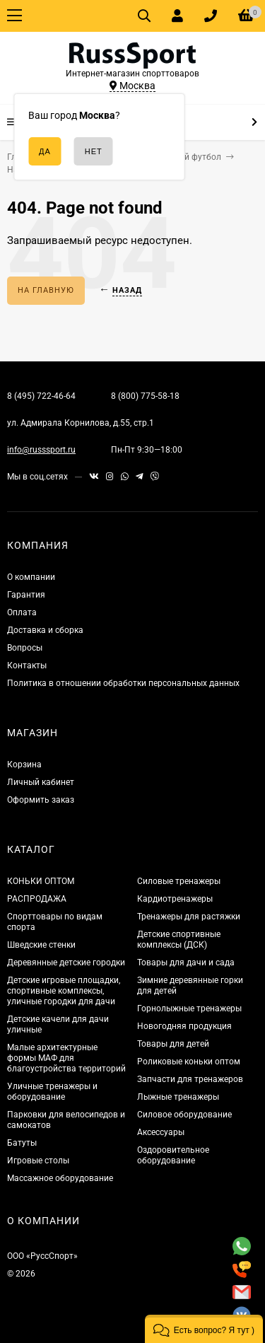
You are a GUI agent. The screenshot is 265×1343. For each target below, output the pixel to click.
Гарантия (26, 595)
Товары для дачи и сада (186, 962)
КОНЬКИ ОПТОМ (40, 881)
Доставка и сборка (45, 630)
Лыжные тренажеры (178, 1097)
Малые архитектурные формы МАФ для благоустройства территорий (66, 1058)
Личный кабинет (40, 782)
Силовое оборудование (184, 1115)
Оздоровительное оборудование (173, 1155)
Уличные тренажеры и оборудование (52, 1091)
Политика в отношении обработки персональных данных (123, 683)
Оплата (22, 612)
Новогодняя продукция (184, 1026)
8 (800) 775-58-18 (145, 396)
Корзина (24, 764)
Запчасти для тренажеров (190, 1079)
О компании (31, 577)
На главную (46, 290)
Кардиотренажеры (175, 899)
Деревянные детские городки (66, 962)
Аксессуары (160, 1132)
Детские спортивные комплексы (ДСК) (178, 939)
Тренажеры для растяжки (188, 917)
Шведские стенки (41, 945)
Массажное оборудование (60, 1178)
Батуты (22, 1143)
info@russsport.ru (41, 450)
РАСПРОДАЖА (36, 899)
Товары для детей (173, 1044)
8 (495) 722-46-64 (41, 396)
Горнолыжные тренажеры (189, 1008)
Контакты (27, 665)
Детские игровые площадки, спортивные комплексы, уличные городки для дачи (63, 990)
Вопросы (24, 648)
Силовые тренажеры (178, 881)
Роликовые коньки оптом (188, 1061)
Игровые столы (38, 1160)
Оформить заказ (40, 800)
